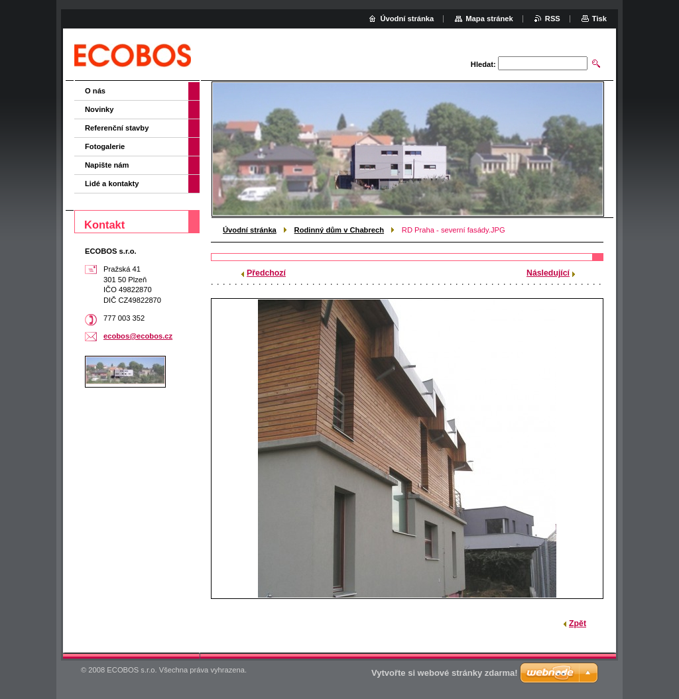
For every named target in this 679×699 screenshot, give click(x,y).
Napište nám (107, 165)
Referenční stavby (117, 128)
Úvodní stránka (250, 230)
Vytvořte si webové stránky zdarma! (444, 673)
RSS (552, 19)
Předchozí (266, 273)
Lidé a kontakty (112, 184)
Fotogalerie (105, 146)
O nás (95, 91)
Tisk (599, 19)
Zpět (577, 623)
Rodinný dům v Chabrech (339, 230)
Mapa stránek (489, 19)
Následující (548, 273)
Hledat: (483, 64)
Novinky (99, 109)
